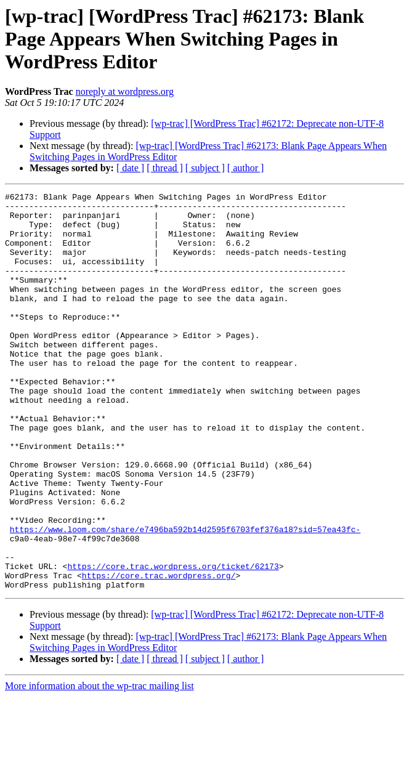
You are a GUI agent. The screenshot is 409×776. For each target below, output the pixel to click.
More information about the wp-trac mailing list (99, 765)
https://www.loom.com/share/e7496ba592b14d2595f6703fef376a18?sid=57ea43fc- (185, 597)
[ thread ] (165, 168)
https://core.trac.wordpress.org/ (159, 652)
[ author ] (245, 168)
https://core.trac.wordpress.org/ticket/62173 (172, 641)
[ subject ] (205, 168)
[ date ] (130, 168)
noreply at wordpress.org (125, 91)
